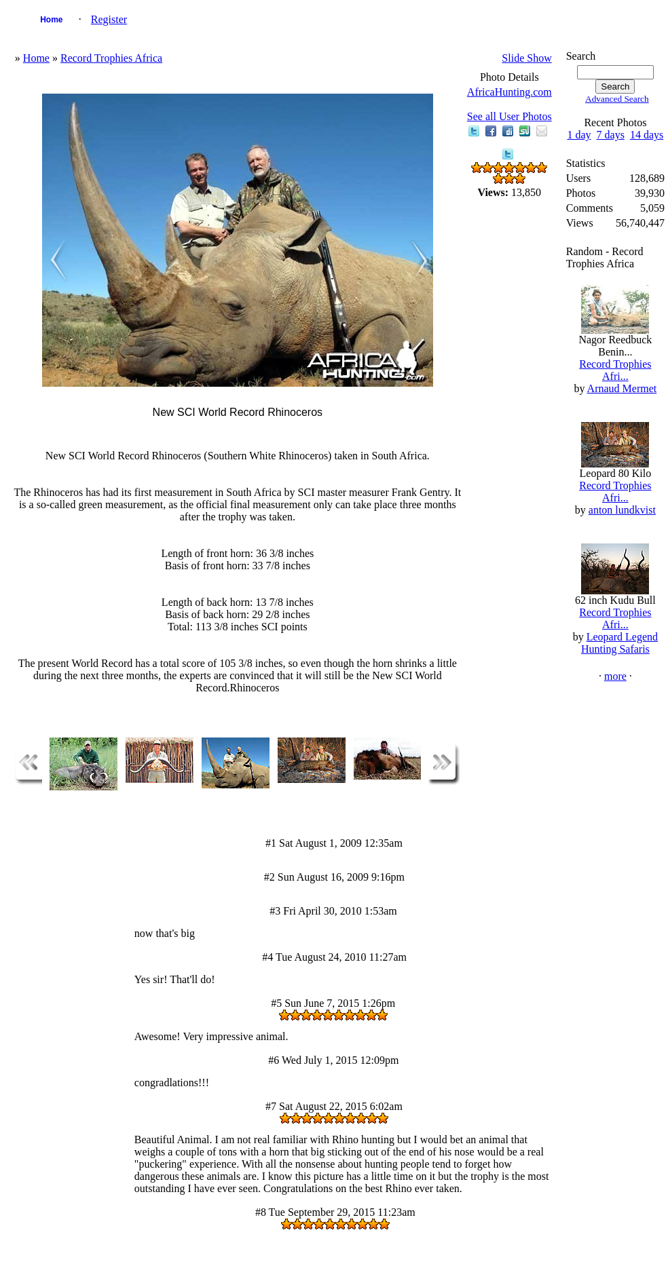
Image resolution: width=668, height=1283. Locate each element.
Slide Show (526, 58)
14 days (646, 134)
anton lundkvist (622, 510)
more (615, 676)
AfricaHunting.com (509, 92)
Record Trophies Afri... (615, 370)
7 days (611, 134)
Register (109, 19)
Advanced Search (617, 99)
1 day (579, 134)
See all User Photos (509, 116)
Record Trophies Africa (111, 58)
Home (51, 19)
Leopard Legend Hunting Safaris (619, 643)
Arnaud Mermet (622, 388)
